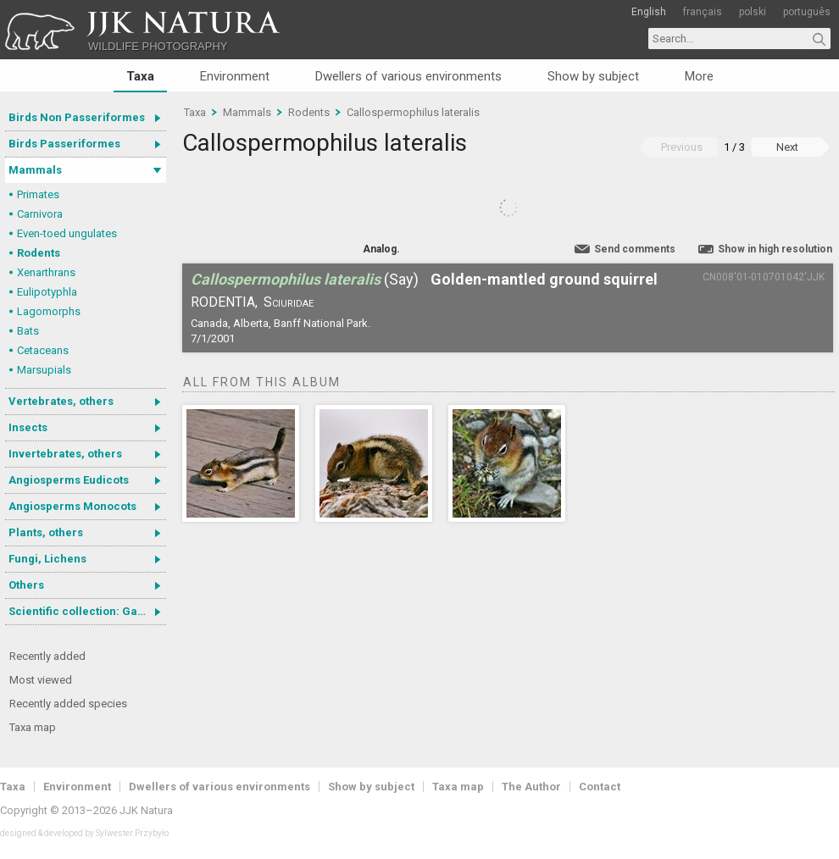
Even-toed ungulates (67, 233)
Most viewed (40, 679)
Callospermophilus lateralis (413, 112)
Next (787, 147)
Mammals (35, 169)
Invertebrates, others (65, 453)
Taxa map (32, 727)
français (702, 12)
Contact (599, 786)
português (807, 12)
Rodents (38, 253)
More (699, 76)
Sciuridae (289, 302)
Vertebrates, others (61, 401)
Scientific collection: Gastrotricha (87, 611)
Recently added (47, 656)
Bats (28, 330)
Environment (234, 76)
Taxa (140, 76)
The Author (531, 786)
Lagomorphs (49, 311)
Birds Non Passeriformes (76, 117)
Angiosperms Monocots (72, 506)
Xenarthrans (46, 272)
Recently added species (68, 703)
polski (752, 12)
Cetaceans (43, 350)
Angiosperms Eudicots (68, 480)
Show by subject (593, 76)
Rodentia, (224, 302)
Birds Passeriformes (64, 143)
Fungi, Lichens (47, 558)
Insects (27, 427)
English (648, 12)
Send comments (634, 249)
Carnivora (40, 214)
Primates (38, 194)
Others (26, 585)
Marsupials (44, 369)
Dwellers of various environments (408, 76)
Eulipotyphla (47, 291)
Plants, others (45, 532)
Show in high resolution (775, 249)
